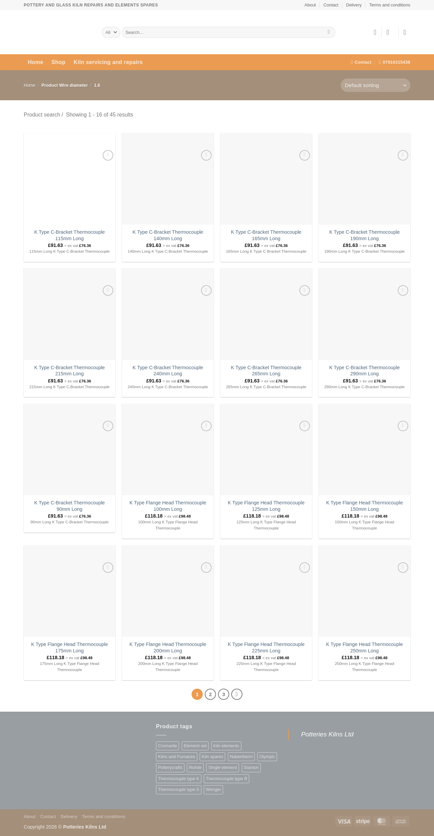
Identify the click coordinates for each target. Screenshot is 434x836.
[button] (390, 32)
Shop (58, 62)
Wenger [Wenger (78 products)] (213, 789)
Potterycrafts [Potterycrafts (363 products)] (170, 767)
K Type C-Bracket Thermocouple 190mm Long (364, 235)
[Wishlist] (375, 32)
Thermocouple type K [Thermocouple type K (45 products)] (178, 778)
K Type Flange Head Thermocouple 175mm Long (69, 647)
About (310, 4)
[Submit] (328, 32)
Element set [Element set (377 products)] (195, 745)
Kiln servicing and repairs (108, 62)
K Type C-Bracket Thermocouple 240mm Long (168, 371)
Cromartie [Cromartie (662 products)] (167, 745)
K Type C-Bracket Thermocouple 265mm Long (266, 371)
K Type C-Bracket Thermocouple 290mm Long (364, 371)
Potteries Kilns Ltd (327, 734)
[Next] (237, 694)
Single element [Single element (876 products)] (222, 767)
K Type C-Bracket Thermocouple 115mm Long (69, 235)
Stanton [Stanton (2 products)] (251, 767)
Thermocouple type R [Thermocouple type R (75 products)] (226, 778)
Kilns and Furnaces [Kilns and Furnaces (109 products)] (176, 756)
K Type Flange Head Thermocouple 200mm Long (168, 647)
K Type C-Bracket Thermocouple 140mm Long (168, 235)
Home (35, 62)
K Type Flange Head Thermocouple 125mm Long (266, 506)
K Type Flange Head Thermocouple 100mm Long (168, 506)
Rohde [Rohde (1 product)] (195, 767)
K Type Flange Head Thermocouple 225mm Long (266, 647)
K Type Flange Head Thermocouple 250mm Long (364, 647)
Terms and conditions (389, 4)
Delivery (353, 4)
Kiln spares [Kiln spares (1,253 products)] (212, 756)
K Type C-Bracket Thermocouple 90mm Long (69, 506)
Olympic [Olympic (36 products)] (267, 756)
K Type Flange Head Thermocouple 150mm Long (364, 506)
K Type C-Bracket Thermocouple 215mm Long (69, 371)
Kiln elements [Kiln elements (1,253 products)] (226, 745)
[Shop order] (375, 85)
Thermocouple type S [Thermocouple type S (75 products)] (178, 789)
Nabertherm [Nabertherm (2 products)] (241, 756)
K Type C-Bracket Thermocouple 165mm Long (266, 235)
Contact (330, 4)
